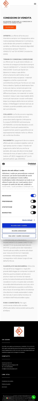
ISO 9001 (4, 387)
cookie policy (31, 400)
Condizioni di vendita (7, 381)
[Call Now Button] (34, 397)
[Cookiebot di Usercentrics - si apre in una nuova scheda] (28, 164)
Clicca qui (10, 27)
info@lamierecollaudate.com (9, 368)
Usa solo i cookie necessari (19, 236)
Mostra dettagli (27, 220)
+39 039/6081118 (8, 366)
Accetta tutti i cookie (19, 225)
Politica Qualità (6, 384)
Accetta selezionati (19, 230)
